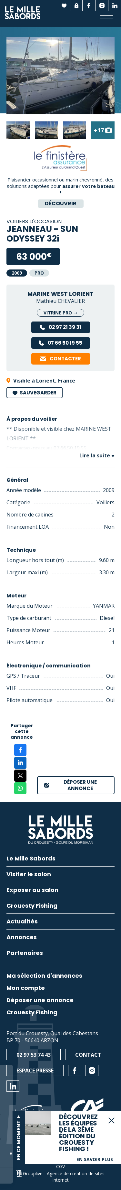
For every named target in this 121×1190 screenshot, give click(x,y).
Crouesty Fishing (31, 1012)
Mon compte (25, 988)
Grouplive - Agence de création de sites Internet (64, 1176)
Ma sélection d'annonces (44, 976)
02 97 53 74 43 (33, 1054)
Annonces (21, 937)
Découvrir (60, 203)
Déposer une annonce (40, 1000)
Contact (88, 1054)
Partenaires (24, 953)
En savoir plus (94, 1159)
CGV (60, 1166)
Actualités (22, 922)
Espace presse (35, 1070)
